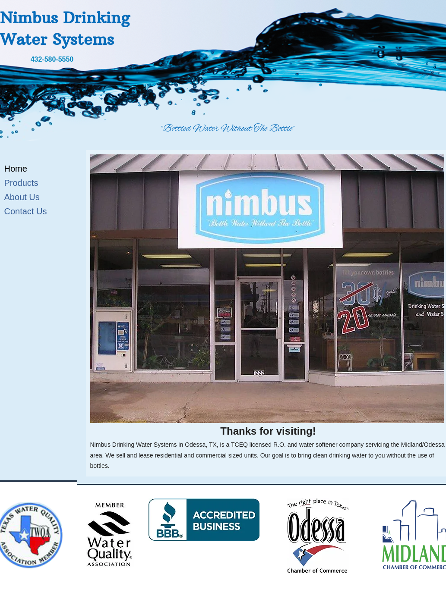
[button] (267, 288)
